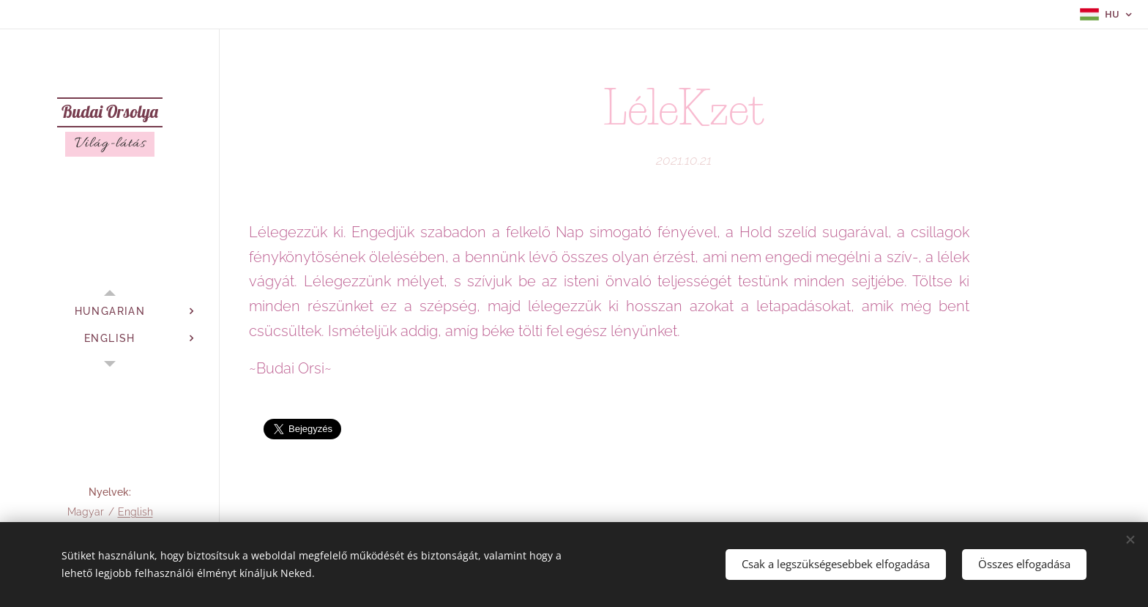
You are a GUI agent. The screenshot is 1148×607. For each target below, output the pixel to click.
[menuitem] (109, 311)
